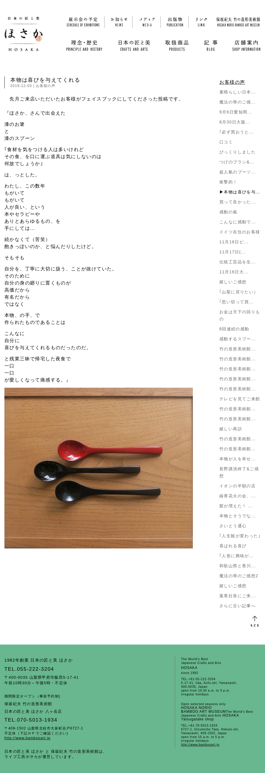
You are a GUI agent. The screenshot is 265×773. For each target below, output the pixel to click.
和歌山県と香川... (237, 565)
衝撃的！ (228, 182)
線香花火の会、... (237, 495)
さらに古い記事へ (237, 605)
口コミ (226, 142)
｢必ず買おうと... (236, 132)
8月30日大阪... (234, 122)
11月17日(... (232, 252)
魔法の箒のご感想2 (238, 575)
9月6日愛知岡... (235, 112)
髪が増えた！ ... (236, 505)
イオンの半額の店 (237, 485)
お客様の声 (45, 86)
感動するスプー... (237, 339)
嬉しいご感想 (232, 282)
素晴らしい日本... (237, 92)
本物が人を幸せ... (237, 458)
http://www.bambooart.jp (27, 738)
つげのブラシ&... (236, 162)
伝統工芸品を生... (237, 262)
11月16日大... (234, 272)
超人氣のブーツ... (237, 172)
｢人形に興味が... (236, 555)
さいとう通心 (232, 525)
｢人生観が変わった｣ (240, 535)
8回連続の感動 (234, 329)
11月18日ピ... (234, 242)
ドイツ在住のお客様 (239, 232)
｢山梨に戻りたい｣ (237, 292)
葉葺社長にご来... (237, 595)
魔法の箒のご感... (237, 102)
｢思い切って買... (236, 302)
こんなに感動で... (237, 222)
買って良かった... (237, 202)
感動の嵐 (228, 212)
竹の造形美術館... (237, 349)
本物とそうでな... (237, 515)
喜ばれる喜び (232, 545)
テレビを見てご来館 (239, 398)
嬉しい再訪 (230, 428)
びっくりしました (237, 152)
